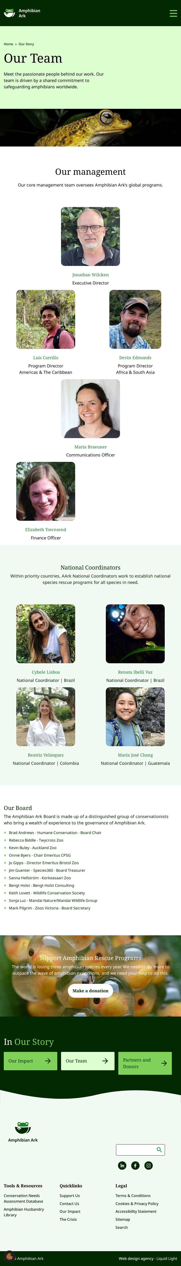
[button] (9, 1256)
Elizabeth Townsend (45, 529)
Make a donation (90, 990)
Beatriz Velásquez (46, 755)
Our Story (34, 1041)
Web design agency (136, 1258)
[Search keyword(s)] (140, 1150)
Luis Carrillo (45, 357)
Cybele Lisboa (46, 672)
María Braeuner (90, 447)
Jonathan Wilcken (90, 274)
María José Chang (135, 755)
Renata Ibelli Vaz (135, 672)
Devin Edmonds (135, 357)
